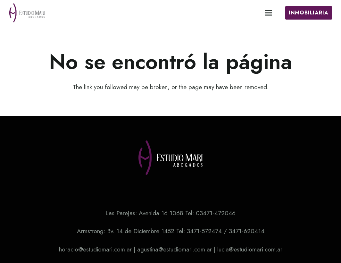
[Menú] (268, 13)
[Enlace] (27, 12)
